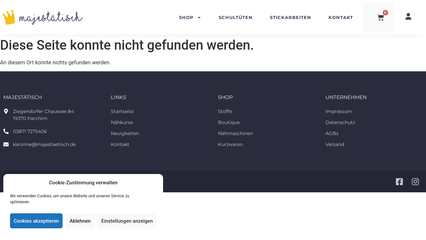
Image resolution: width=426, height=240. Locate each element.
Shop (190, 17)
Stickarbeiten (290, 17)
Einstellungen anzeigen (127, 221)
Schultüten (236, 17)
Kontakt (340, 17)
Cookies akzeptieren (36, 221)
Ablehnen (80, 221)
